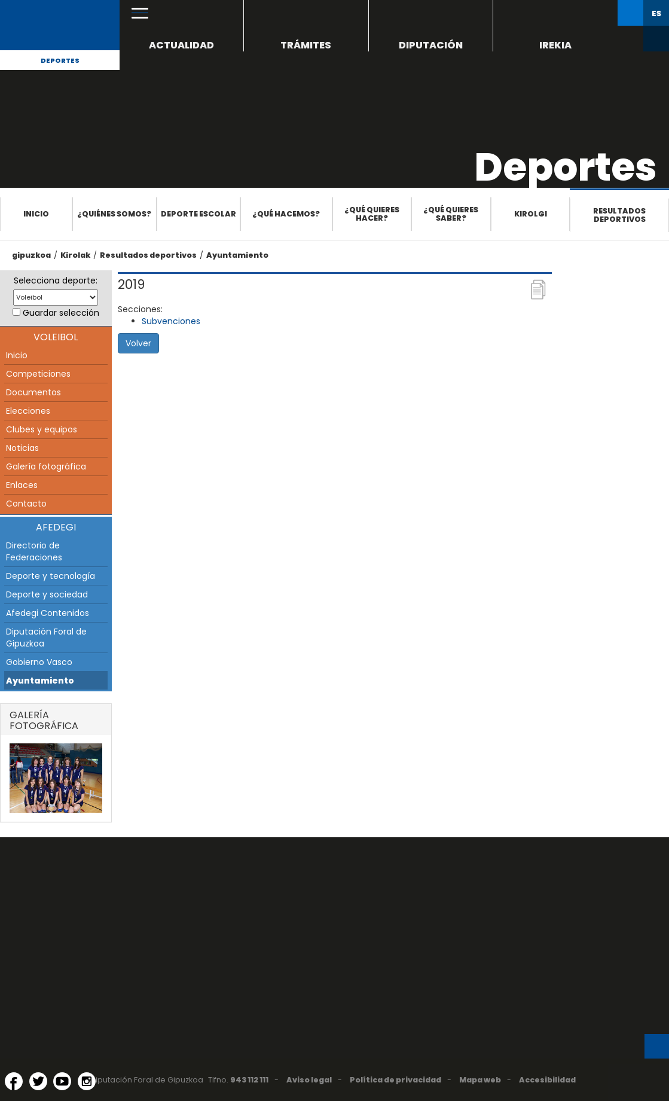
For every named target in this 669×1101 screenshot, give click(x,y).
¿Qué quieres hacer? (371, 214)
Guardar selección (61, 313)
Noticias (22, 448)
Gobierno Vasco (39, 662)
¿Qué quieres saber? (450, 214)
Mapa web (480, 1080)
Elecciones (28, 411)
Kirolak (75, 255)
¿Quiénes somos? (114, 214)
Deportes (60, 60)
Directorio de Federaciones (34, 551)
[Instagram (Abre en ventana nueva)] (87, 1081)
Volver (138, 343)
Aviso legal (309, 1080)
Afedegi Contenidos (47, 613)
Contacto (26, 504)
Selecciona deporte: (55, 280)
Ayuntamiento (237, 255)
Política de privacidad (395, 1080)
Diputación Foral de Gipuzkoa (46, 637)
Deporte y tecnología (50, 576)
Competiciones (38, 374)
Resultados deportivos (619, 215)
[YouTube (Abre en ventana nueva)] (62, 1081)
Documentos (33, 392)
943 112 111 (249, 1080)
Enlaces (22, 485)
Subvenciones (171, 321)
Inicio (36, 214)
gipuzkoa (31, 255)
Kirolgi (530, 214)
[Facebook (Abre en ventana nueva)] (14, 1081)
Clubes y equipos (41, 429)
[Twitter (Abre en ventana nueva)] (38, 1081)
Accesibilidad (547, 1080)
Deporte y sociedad (47, 594)
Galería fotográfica (46, 466)
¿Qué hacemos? (286, 214)
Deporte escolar (198, 214)
